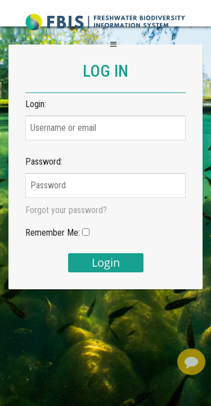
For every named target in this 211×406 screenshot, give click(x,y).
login (106, 262)
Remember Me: (52, 232)
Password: (43, 161)
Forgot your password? (66, 210)
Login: (35, 104)
